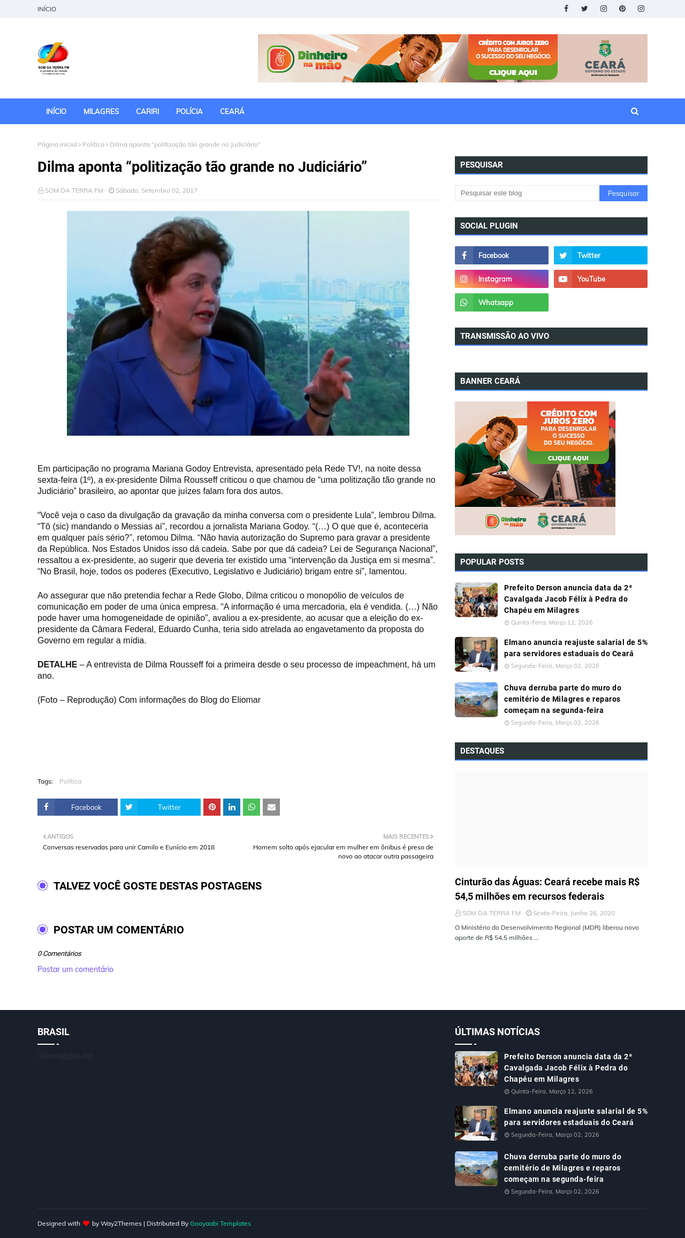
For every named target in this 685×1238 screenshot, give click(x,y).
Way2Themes (121, 1223)
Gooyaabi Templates (220, 1223)
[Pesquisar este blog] (527, 193)
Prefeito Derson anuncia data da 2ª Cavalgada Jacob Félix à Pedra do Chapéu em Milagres (568, 598)
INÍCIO (46, 9)
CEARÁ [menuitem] (232, 111)
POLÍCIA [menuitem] (189, 111)
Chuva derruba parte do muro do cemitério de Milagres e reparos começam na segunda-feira (562, 699)
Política (93, 144)
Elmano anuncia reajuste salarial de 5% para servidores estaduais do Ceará (576, 648)
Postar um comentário (75, 969)
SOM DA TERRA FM (74, 190)
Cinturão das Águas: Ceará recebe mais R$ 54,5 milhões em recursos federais (547, 889)
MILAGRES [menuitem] (101, 111)
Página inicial (57, 144)
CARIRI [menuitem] (147, 111)
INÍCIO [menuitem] (56, 111)
